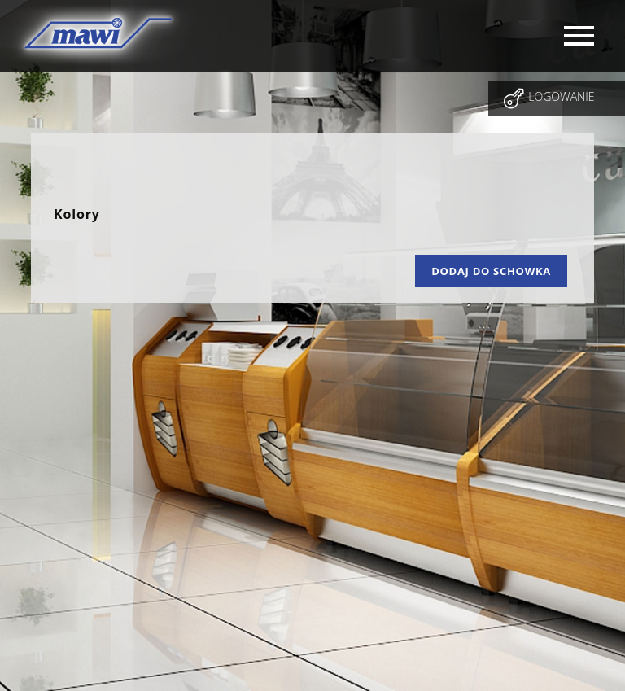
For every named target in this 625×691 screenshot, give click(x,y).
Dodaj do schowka (491, 271)
